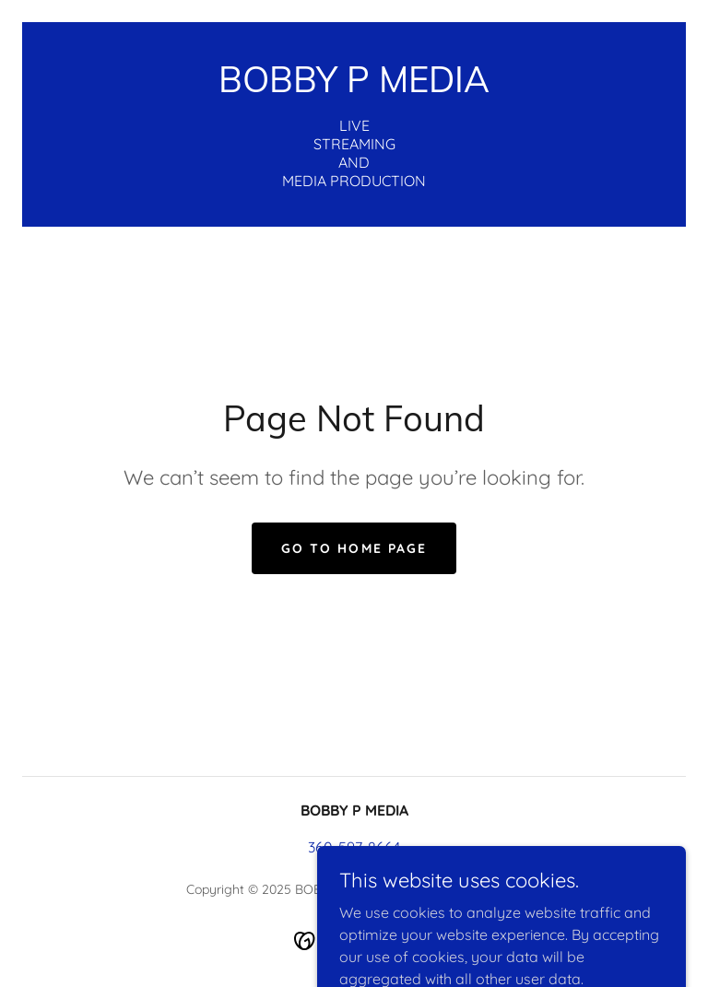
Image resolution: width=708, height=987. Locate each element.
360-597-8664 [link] (354, 847)
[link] (354, 86)
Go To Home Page (353, 548)
